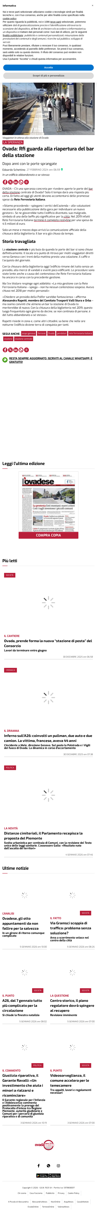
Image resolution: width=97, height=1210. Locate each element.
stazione (8, 338)
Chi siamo (22, 1193)
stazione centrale (23, 338)
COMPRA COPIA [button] (48, 535)
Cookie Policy (73, 1193)
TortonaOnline (48, 1207)
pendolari (61, 333)
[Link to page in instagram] (58, 1165)
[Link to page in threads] (26, 182)
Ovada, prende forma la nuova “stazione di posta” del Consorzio (48, 643)
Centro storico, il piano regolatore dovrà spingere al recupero (72, 1005)
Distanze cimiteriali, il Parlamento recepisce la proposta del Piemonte (43, 835)
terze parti (55, 21)
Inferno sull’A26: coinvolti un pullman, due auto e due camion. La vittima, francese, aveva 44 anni (48, 738)
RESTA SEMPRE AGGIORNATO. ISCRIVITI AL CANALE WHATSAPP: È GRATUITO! (50, 360)
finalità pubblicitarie (13, 35)
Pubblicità (50, 1193)
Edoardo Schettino (13, 170)
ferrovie (42, 333)
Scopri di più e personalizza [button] (48, 75)
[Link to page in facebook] (5, 182)
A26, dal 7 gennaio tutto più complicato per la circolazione (22, 1005)
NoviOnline (55, 1202)
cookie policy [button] (9, 18)
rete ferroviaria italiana (80, 333)
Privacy (61, 1193)
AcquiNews (68, 1202)
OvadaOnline (33, 1207)
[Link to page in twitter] (10, 182)
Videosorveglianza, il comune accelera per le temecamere (69, 1080)
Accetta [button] (48, 67)
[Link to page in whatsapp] (21, 182)
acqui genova (28, 333)
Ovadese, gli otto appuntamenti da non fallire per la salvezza (20, 923)
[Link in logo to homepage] (48, 1145)
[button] (92, 5)
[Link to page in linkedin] (15, 182)
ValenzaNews (63, 1207)
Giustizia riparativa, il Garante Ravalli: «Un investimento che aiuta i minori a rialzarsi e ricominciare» (22, 1085)
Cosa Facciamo (36, 1193)
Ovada (51, 333)
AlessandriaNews (39, 1202)
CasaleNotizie (83, 1202)
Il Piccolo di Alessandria (18, 1202)
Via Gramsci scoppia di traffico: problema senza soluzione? (70, 928)
